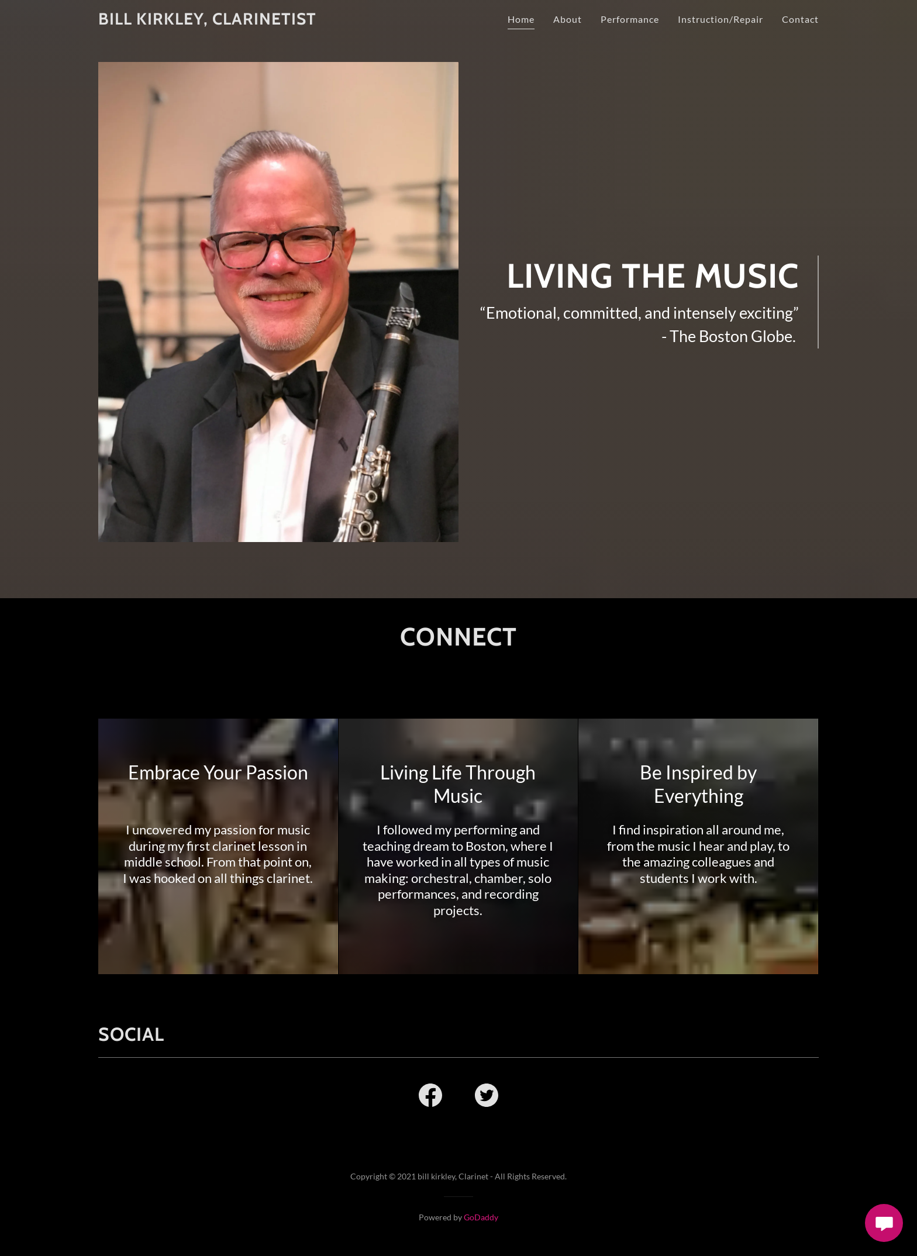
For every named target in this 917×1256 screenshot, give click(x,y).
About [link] (567, 19)
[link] (207, 20)
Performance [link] (630, 19)
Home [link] (521, 19)
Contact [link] (800, 19)
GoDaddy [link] (481, 1217)
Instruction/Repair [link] (720, 19)
